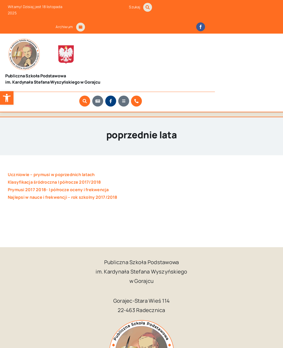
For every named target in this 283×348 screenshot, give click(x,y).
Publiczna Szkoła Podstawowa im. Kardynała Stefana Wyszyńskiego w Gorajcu (128, 328)
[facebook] (200, 26)
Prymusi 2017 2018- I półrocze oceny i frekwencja (58, 162)
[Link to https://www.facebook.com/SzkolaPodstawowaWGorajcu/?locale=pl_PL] (210, 58)
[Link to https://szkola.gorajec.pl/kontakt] (236, 58)
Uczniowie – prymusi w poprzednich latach (51, 147)
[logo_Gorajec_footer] (18, 41)
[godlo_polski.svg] (42, 42)
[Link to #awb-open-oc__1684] (80, 27)
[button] (7, 98)
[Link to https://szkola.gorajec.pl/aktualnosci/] (197, 58)
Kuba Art (228, 328)
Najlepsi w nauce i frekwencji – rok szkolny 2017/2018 (62, 169)
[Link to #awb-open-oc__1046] (147, 7)
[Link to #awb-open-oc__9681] (223, 58)
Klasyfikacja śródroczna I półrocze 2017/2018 (54, 154)
